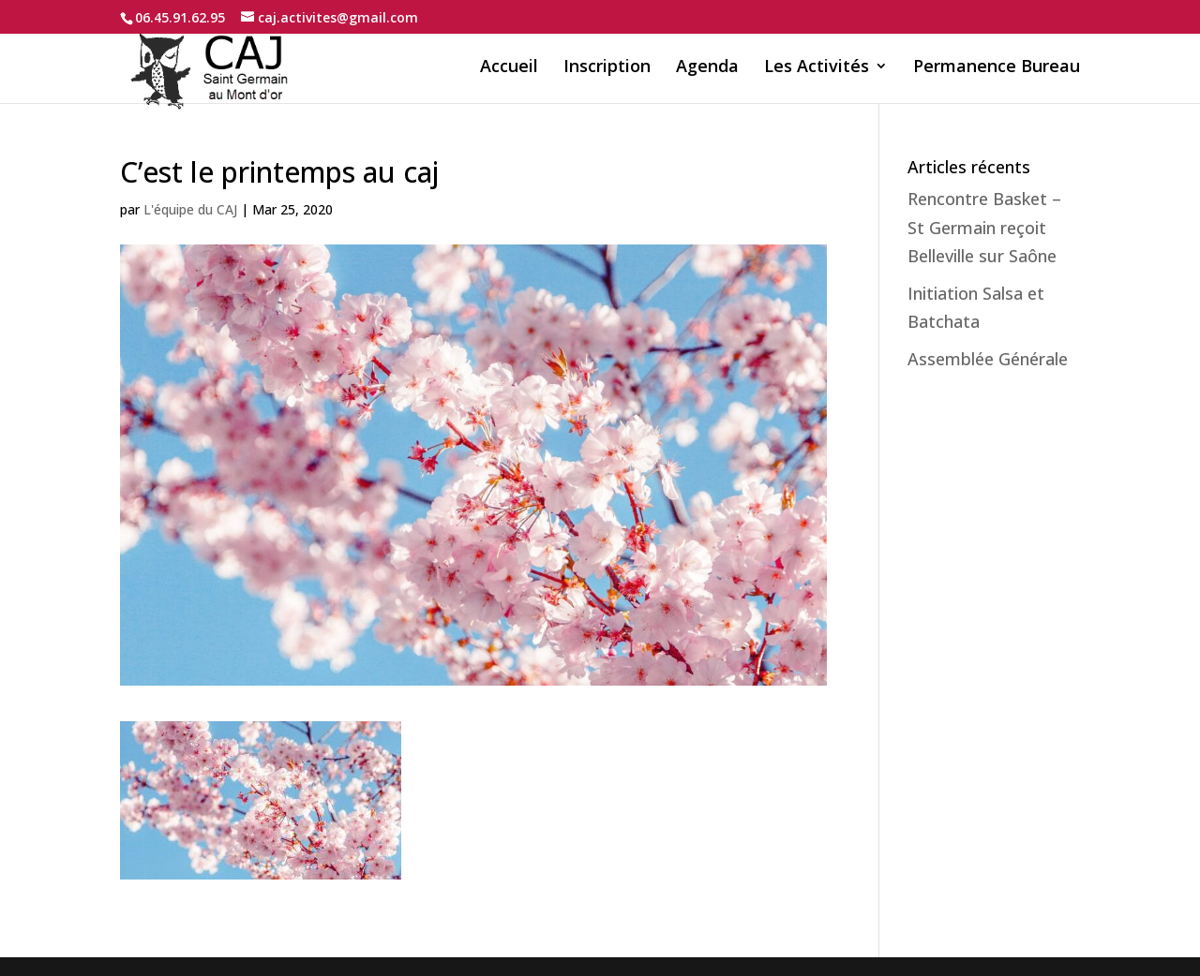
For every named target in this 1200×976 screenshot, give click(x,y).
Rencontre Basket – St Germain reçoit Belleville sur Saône (984, 227)
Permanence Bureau (996, 68)
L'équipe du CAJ (190, 209)
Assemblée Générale (988, 359)
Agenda (707, 68)
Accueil (509, 68)
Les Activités (816, 68)
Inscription (607, 68)
